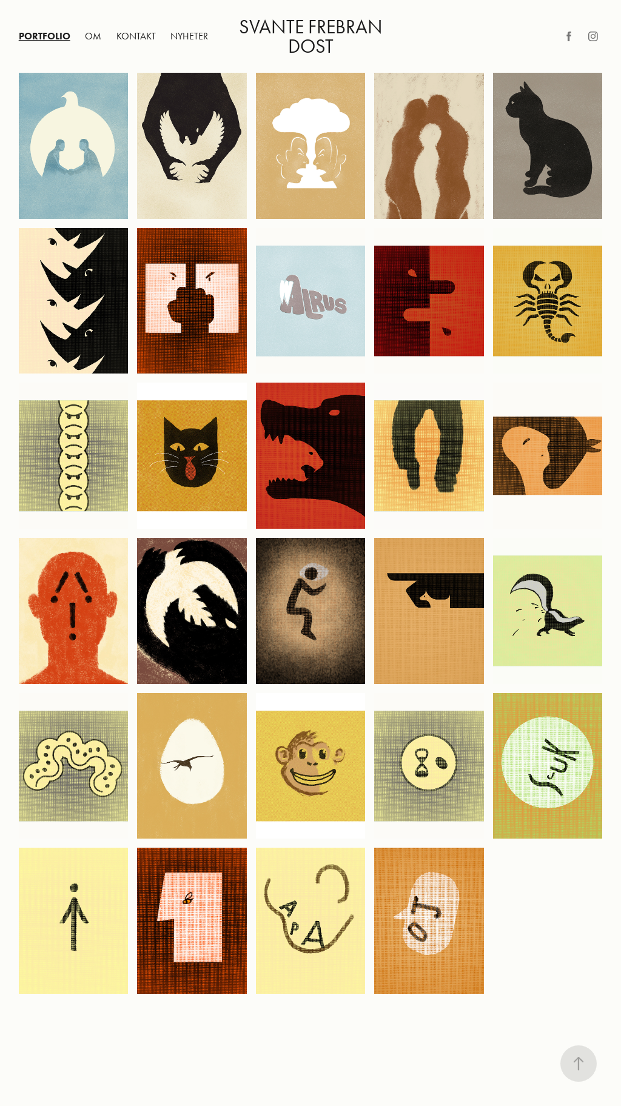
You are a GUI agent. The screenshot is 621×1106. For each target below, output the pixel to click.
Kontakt (136, 36)
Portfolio (44, 36)
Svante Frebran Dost (313, 36)
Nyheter (189, 36)
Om (93, 36)
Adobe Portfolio (334, 1039)
